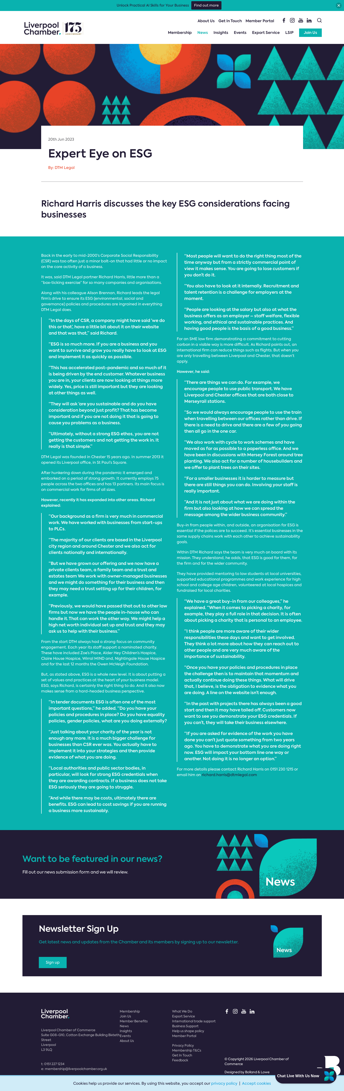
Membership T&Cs (186, 1050)
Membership (180, 32)
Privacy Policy (183, 1045)
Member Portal (260, 21)
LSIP (289, 32)
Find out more (206, 5)
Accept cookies (256, 1083)
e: (74, 1069)
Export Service (266, 32)
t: (52, 1064)
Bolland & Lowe (257, 1072)
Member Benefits (134, 1021)
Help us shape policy (188, 1031)
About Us (206, 21)
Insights (221, 32)
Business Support (185, 1026)
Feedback (180, 1060)
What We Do (182, 1011)
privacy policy (224, 1083)
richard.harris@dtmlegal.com (229, 774)
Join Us (310, 32)
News (202, 32)
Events (240, 32)
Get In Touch (230, 21)
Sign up (53, 962)
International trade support (194, 1021)
